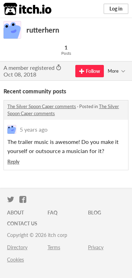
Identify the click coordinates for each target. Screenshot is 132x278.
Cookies (15, 260)
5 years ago (34, 129)
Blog (94, 213)
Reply (13, 162)
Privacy (95, 247)
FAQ (52, 213)
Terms (54, 247)
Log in (115, 9)
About (15, 213)
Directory (17, 247)
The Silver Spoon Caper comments (41, 106)
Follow (89, 71)
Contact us (22, 223)
